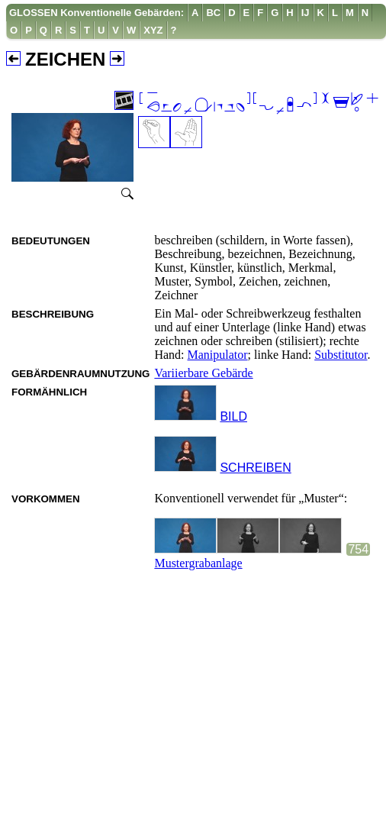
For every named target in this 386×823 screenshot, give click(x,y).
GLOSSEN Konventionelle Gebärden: (96, 12)
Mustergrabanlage (198, 563)
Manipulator (218, 354)
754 (358, 549)
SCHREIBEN (255, 467)
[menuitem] (97, 12)
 (259, 103)
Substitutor (340, 354)
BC (213, 12)
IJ (305, 12)
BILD (233, 416)
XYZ (152, 30)
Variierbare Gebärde (203, 372)
